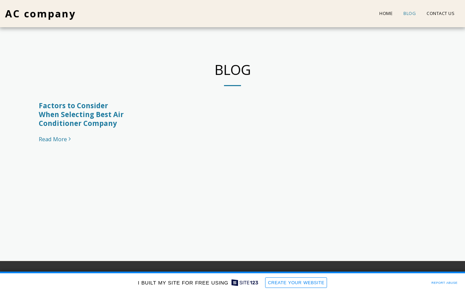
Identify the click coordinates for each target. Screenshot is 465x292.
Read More (56, 139)
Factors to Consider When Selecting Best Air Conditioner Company (81, 114)
